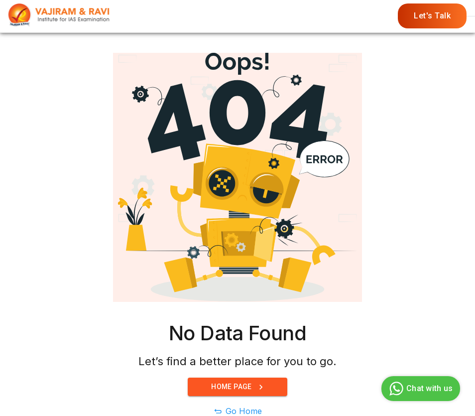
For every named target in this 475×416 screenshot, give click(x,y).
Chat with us (419, 389)
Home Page (237, 387)
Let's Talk (432, 15)
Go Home (244, 411)
